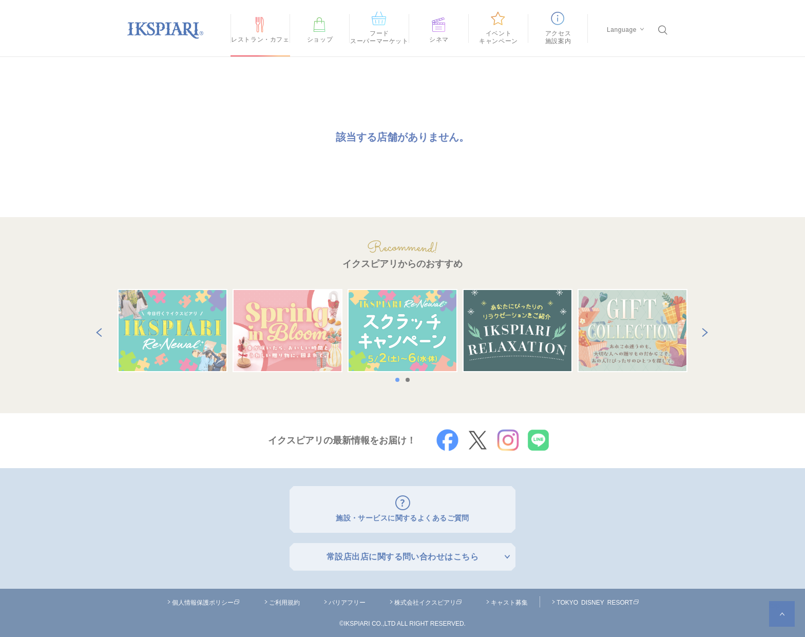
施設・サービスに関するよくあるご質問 (403, 516)
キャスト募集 (509, 599)
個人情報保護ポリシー (206, 599)
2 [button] (410, 380)
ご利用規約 (284, 599)
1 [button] (400, 380)
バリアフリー (347, 599)
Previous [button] (97, 330)
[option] (172, 330)
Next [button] (703, 330)
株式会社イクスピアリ (428, 599)
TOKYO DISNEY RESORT (598, 599)
